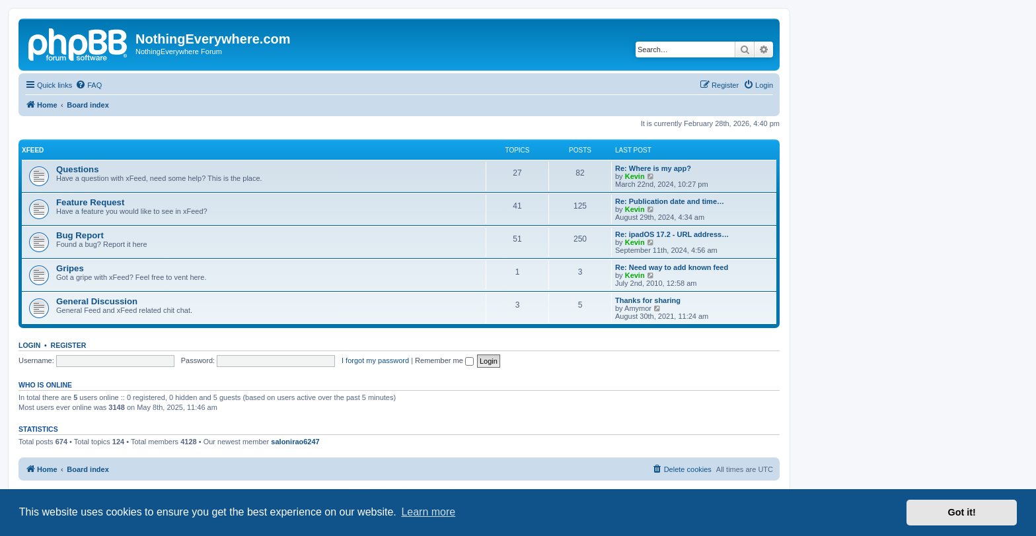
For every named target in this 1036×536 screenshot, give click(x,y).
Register (69, 345)
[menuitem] (88, 85)
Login (29, 345)
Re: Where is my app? (653, 168)
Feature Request (90, 202)
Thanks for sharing (648, 300)
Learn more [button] (428, 512)
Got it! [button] (962, 512)
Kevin (635, 176)
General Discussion (96, 301)
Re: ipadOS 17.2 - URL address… (672, 234)
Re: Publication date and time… (669, 201)
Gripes (70, 268)
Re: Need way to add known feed (671, 267)
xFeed (33, 150)
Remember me (444, 360)
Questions (77, 169)
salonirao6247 (295, 442)
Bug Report (80, 235)
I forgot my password (375, 360)
